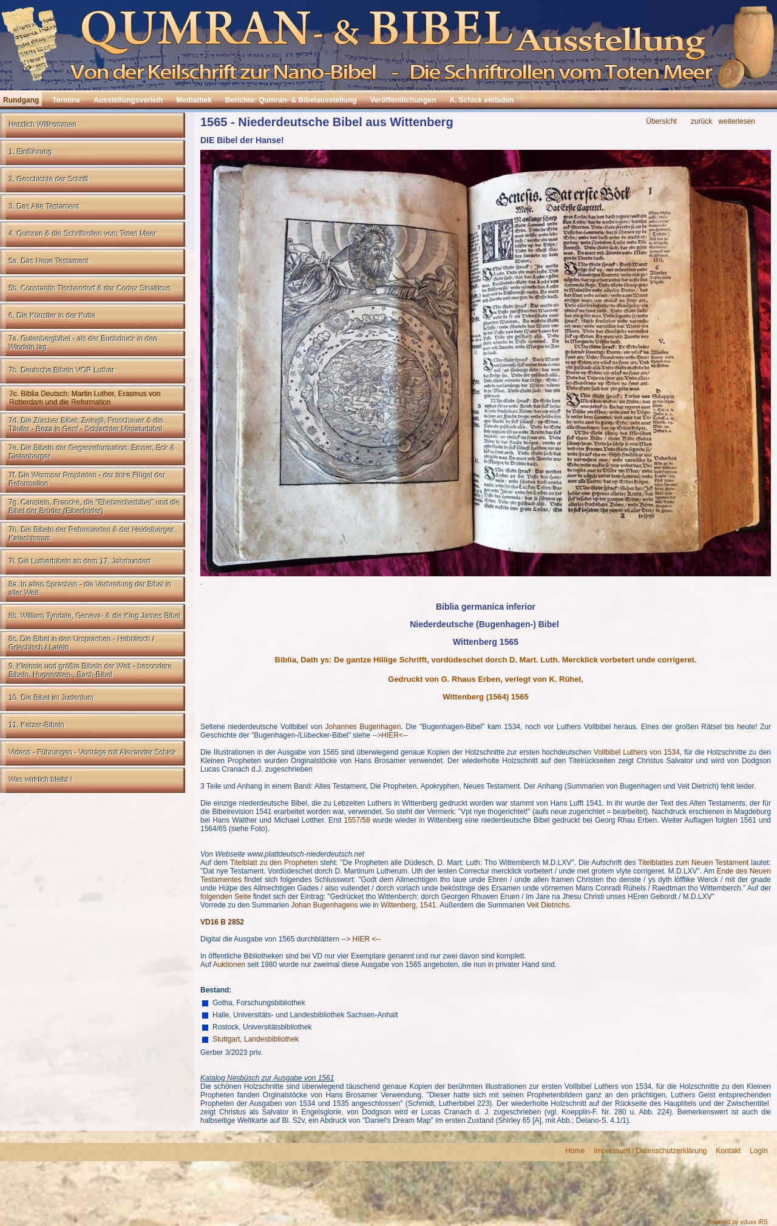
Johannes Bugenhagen (363, 726)
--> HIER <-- (361, 939)
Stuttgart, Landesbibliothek (255, 1039)
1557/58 (357, 820)
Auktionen (229, 964)
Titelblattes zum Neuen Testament (693, 862)
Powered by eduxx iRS (737, 1222)
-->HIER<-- (390, 735)
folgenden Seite (225, 896)
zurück (701, 122)
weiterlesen (736, 122)
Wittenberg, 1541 (408, 905)
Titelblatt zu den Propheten (274, 862)
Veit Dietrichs (548, 905)
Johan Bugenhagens (324, 905)
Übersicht (661, 122)
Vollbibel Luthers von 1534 (637, 752)
